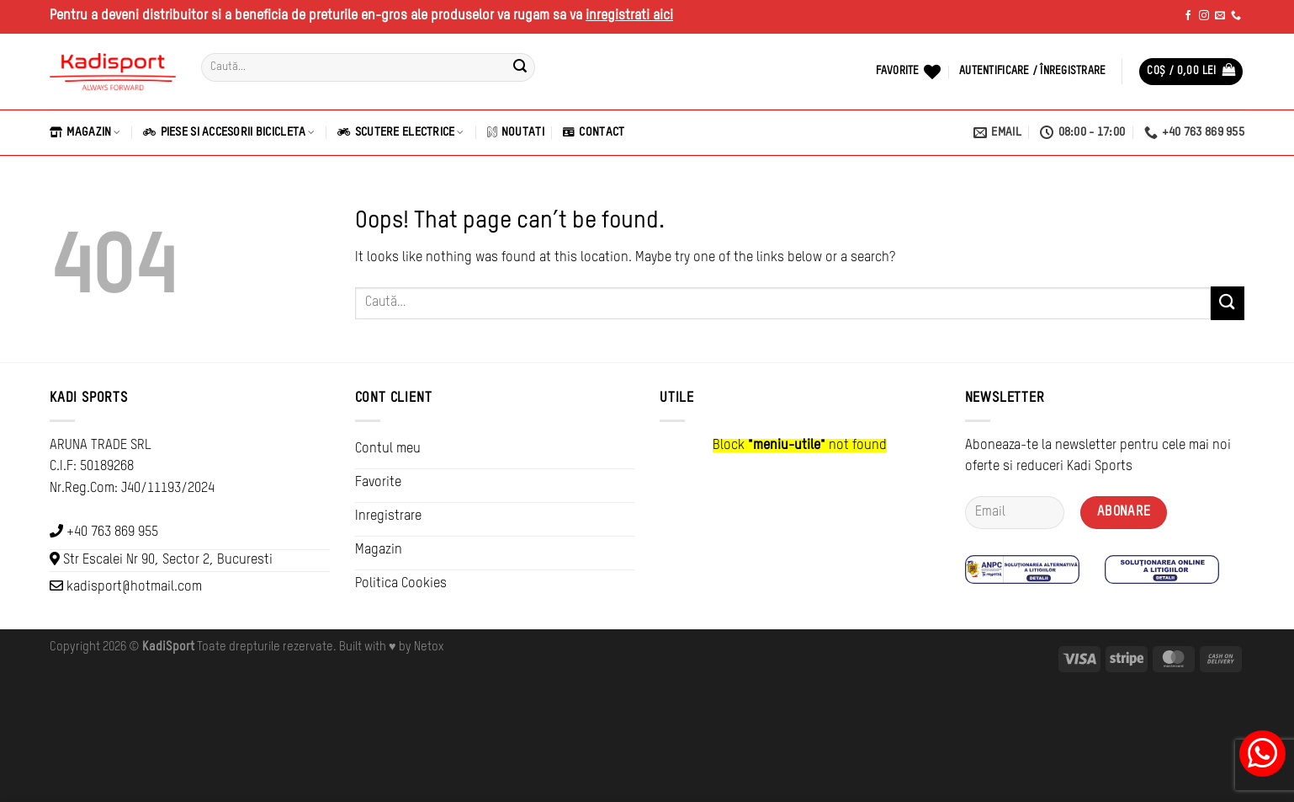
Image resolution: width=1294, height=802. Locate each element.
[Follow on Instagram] (1204, 16)
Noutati (515, 132)
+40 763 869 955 (112, 532)
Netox (428, 647)
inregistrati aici (629, 16)
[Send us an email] (1220, 16)
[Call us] (1236, 16)
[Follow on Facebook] (1188, 16)
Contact (593, 132)
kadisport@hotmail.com (134, 587)
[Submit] (520, 67)
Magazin (85, 132)
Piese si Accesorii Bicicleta (229, 132)
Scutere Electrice (400, 132)
